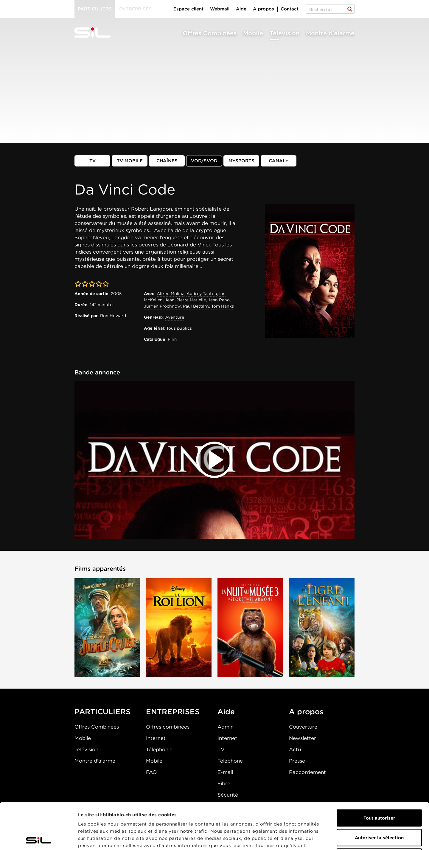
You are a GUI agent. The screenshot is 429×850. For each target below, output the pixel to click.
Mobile (253, 33)
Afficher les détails (336, 838)
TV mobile (130, 160)
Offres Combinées (210, 33)
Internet (156, 738)
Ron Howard (113, 315)
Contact (290, 9)
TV (92, 160)
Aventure (174, 317)
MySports (241, 160)
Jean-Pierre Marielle (185, 299)
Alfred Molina (170, 293)
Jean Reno (219, 299)
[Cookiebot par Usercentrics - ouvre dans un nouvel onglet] (39, 838)
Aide (241, 9)
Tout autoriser (379, 772)
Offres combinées (167, 727)
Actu (295, 749)
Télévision (284, 33)
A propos (263, 9)
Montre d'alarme (330, 33)
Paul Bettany (196, 306)
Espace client (188, 9)
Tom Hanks (222, 306)
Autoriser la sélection (379, 791)
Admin (225, 727)
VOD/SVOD (204, 160)
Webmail (219, 9)
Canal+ (278, 160)
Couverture (303, 727)
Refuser (379, 811)
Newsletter (302, 738)
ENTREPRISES (173, 711)
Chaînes (167, 160)
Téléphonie (159, 749)
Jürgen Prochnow (162, 306)
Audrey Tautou (201, 293)
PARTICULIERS (102, 711)
